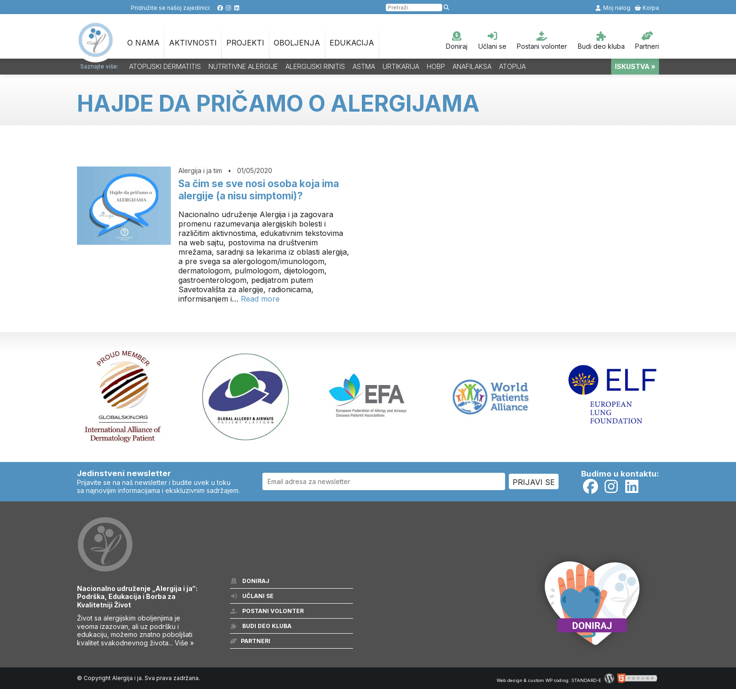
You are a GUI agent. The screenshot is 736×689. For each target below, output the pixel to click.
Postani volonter (542, 40)
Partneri (647, 40)
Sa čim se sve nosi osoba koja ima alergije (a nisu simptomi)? (258, 190)
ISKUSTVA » (635, 66)
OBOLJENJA (297, 42)
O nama (143, 42)
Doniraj (457, 40)
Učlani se (492, 40)
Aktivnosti (193, 42)
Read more (260, 298)
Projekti (245, 42)
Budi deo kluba (601, 40)
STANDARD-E (586, 680)
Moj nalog (612, 7)
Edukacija (352, 42)
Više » (184, 643)
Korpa (646, 7)
